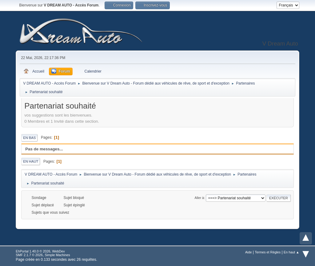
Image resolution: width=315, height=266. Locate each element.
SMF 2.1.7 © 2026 (29, 255)
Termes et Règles (268, 252)
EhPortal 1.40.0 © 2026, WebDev (40, 251)
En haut (30, 161)
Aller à (199, 198)
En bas (29, 138)
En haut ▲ (291, 252)
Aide (248, 252)
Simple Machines (57, 255)
